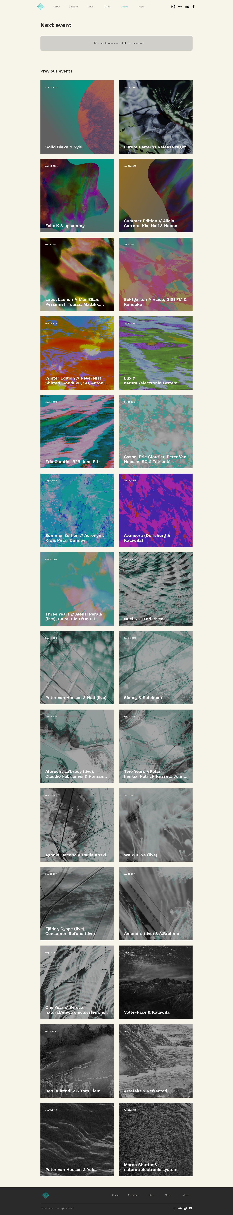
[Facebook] (174, 1208)
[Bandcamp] (180, 6)
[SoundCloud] (180, 1208)
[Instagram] (173, 6)
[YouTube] (191, 1208)
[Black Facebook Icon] (193, 6)
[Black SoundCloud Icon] (186, 6)
